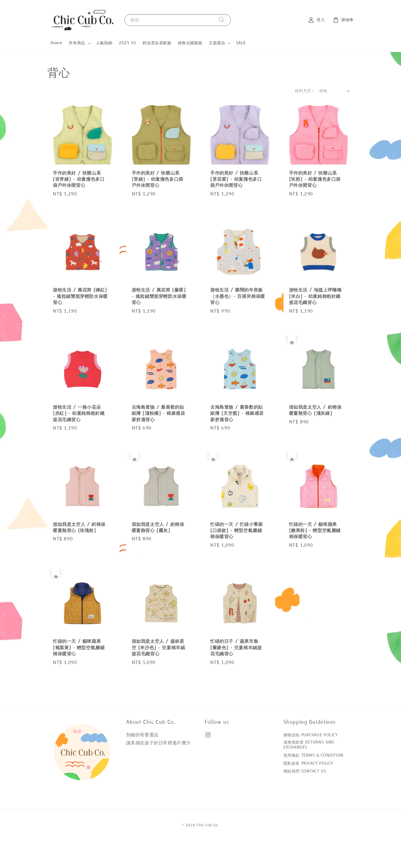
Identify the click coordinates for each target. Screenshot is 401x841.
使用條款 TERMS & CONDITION (313, 755)
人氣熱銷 (104, 43)
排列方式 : (304, 91)
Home (56, 43)
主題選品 (217, 43)
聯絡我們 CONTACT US (304, 771)
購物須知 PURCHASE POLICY (310, 735)
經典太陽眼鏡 (190, 43)
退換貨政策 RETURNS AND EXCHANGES (308, 745)
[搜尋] (222, 19)
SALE (241, 43)
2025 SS (127, 43)
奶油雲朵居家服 (157, 43)
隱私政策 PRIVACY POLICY (308, 763)
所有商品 (77, 43)
